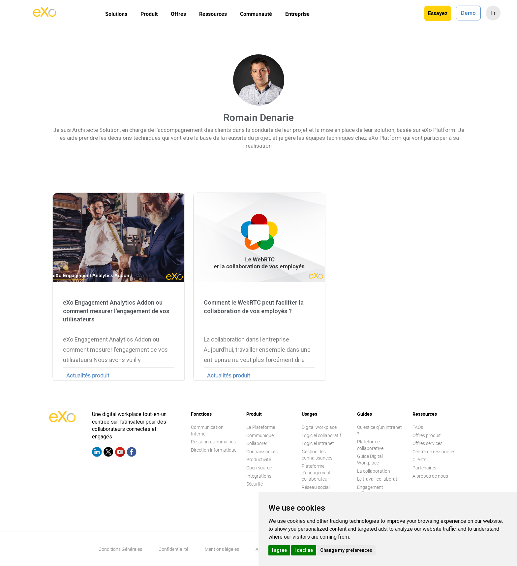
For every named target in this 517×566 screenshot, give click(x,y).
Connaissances (262, 451)
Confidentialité (173, 549)
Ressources (213, 13)
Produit (149, 13)
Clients (419, 459)
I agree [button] (279, 550)
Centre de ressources (433, 451)
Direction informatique (213, 450)
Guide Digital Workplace (370, 459)
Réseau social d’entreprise (316, 490)
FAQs (417, 427)
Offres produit (426, 435)
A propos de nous (430, 476)
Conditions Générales (120, 549)
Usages (309, 414)
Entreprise (297, 13)
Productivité (258, 459)
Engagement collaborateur (370, 490)
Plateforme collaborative (370, 444)
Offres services (427, 443)
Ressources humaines (213, 441)
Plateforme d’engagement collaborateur (316, 472)
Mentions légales (222, 549)
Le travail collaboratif (378, 479)
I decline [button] (303, 550)
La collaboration (373, 471)
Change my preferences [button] (346, 550)
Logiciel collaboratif (321, 435)
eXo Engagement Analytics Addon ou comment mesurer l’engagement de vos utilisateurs (116, 310)
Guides (364, 414)
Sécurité (254, 484)
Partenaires (424, 467)
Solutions (116, 13)
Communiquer (260, 435)
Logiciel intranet (318, 443)
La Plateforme (260, 427)
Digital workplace (319, 427)
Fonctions (201, 414)
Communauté (256, 13)
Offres (178, 13)
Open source (259, 467)
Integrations (258, 476)
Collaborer (256, 443)
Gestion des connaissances (317, 454)
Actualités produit (87, 375)
